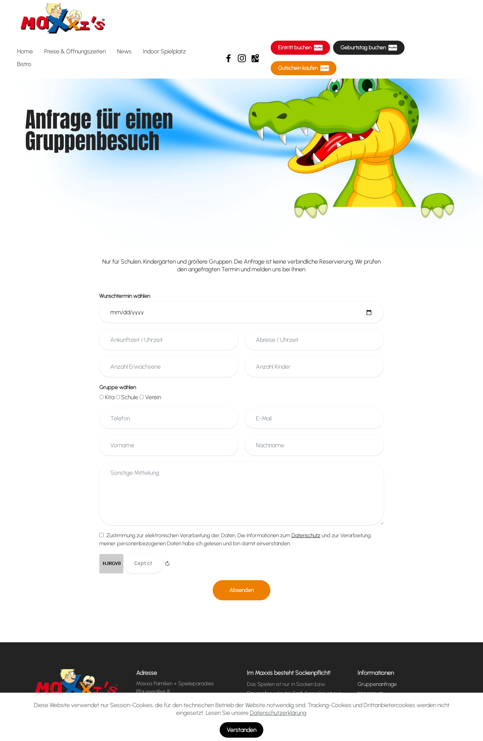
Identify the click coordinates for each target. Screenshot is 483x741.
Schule (129, 397)
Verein (153, 397)
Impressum (370, 694)
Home (25, 51)
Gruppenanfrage (377, 685)
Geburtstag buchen (368, 47)
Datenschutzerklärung (278, 726)
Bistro (24, 63)
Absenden (241, 591)
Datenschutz (372, 703)
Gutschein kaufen (303, 68)
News (124, 51)
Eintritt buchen (300, 47)
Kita (109, 397)
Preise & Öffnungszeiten (75, 51)
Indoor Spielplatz (164, 51)
